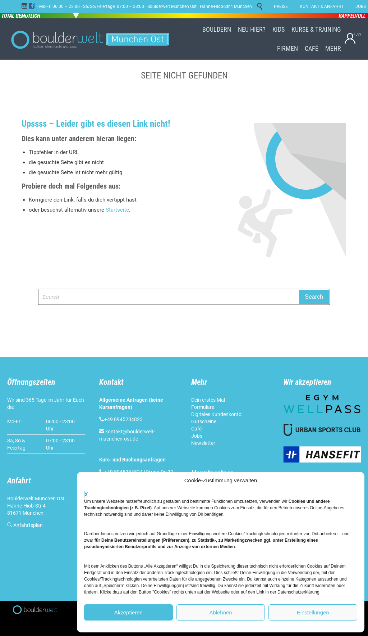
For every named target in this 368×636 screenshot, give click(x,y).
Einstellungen (313, 612)
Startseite (117, 210)
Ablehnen (220, 612)
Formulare (202, 407)
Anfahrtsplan (28, 525)
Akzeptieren (128, 612)
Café (196, 429)
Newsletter (203, 443)
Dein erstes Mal (208, 400)
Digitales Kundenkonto (216, 414)
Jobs (196, 436)
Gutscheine (203, 421)
